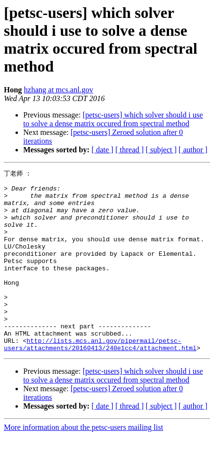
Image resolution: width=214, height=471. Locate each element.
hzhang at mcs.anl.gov (58, 90)
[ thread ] (129, 150)
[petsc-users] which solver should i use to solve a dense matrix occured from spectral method (113, 119)
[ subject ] (161, 150)
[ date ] (102, 150)
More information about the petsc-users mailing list (83, 462)
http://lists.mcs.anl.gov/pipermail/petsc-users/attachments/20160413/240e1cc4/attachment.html (100, 378)
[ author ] (193, 150)
